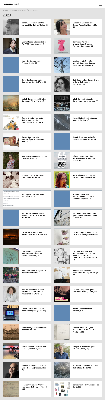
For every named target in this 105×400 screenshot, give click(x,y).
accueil (5, 10)
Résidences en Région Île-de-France (24, 10)
